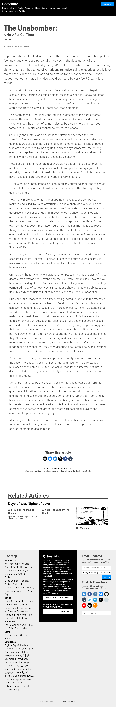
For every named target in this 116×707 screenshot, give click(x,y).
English (8, 645)
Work (24, 604)
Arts (7, 563)
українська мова (23, 679)
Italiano (25, 645)
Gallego (8, 686)
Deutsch (9, 648)
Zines (7, 580)
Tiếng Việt (9, 682)
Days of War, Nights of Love (18, 46)
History (23, 567)
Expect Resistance (14, 608)
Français (18, 648)
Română (16, 672)
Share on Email (45, 458)
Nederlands (10, 669)
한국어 (8, 672)
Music (24, 584)
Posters (24, 580)
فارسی (24, 665)
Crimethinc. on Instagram (95, 594)
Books (5, 8)
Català (18, 682)
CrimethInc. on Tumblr (84, 599)
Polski (27, 652)
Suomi (18, 655)
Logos (8, 587)
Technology (20, 570)
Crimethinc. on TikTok (101, 599)
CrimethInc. (10, 4)
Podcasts (29, 8)
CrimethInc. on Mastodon (84, 594)
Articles (8, 560)
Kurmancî (18, 686)
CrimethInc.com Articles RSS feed (95, 605)
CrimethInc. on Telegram (95, 599)
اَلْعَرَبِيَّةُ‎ (25, 672)
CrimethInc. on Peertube (106, 599)
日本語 (25, 655)
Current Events (12, 567)
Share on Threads (60, 458)
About (64, 8)
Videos (16, 584)
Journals (15, 580)
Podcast (9, 621)
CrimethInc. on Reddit (89, 605)
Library (13, 8)
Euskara (8, 665)
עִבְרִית (30, 676)
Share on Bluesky (50, 458)
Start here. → (65, 611)
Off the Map (21, 618)
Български (10, 659)
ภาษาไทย (9, 679)
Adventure (15, 563)
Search (45, 8)
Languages (55, 8)
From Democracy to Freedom (19, 601)
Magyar (27, 662)
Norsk (26, 686)
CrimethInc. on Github (106, 594)
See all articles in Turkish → (15, 11)
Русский (19, 652)
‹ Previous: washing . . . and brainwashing (41, 471)
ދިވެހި (24, 682)
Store (37, 8)
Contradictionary (13, 604)
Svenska (15, 676)
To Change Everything (22, 587)
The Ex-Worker (12, 625)
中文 (19, 659)
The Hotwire (21, 628)
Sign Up (106, 577)
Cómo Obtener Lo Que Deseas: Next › (76, 471)
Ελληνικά (9, 655)
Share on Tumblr (70, 458)
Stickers (8, 584)
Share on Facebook (65, 458)
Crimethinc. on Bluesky (101, 594)
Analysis (25, 563)
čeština (18, 662)
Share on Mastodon (55, 458)
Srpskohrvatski (24, 669)
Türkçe (16, 665)
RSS (14, 561)
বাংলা (7, 676)
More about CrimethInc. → (59, 598)
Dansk (23, 676)
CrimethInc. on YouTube (84, 605)
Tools (20, 8)
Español (17, 645)
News (11, 570)
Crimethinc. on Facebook (89, 594)
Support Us (107, 4)
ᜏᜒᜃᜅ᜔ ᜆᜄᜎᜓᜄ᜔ (12, 689)
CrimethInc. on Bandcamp (89, 599)
